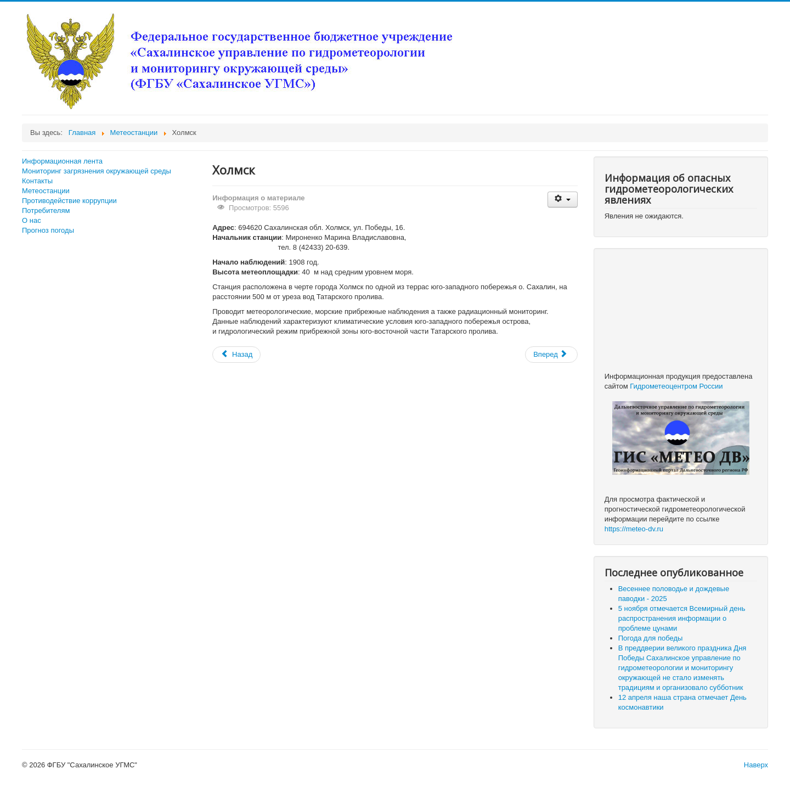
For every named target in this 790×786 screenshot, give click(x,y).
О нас (31, 220)
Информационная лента (62, 161)
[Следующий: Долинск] (551, 354)
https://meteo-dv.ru (634, 529)
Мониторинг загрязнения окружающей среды (96, 171)
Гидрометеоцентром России (676, 386)
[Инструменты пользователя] (563, 199)
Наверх (756, 765)
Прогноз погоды (48, 230)
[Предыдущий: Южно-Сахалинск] (236, 354)
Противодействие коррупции (69, 200)
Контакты (37, 181)
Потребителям (46, 210)
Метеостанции (46, 191)
